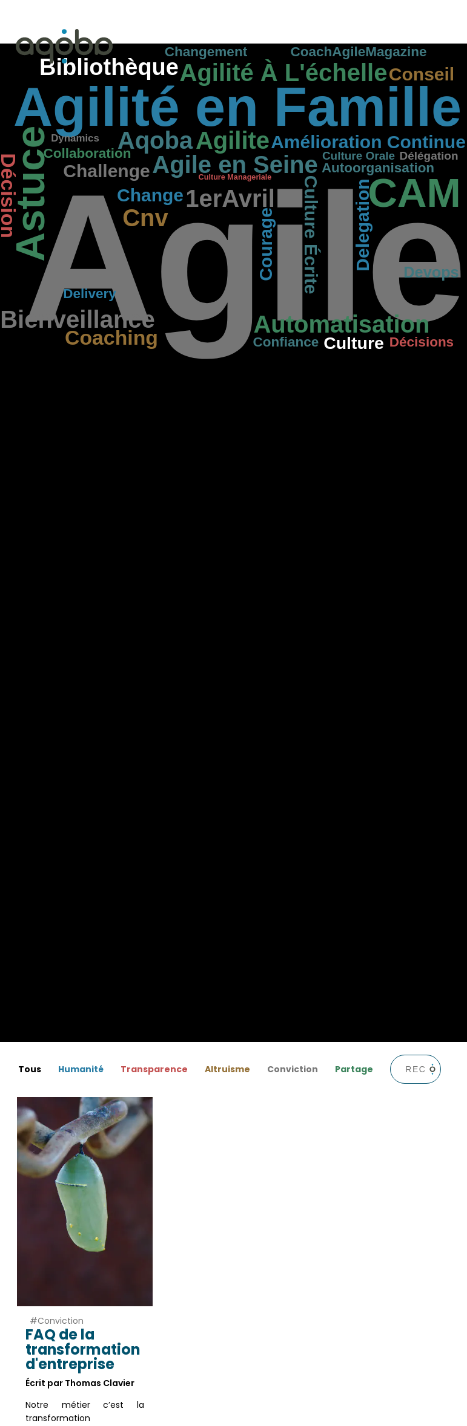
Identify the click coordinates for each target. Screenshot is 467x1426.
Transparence (154, 1069)
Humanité (81, 1069)
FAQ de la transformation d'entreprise (82, 1349)
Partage (354, 1069)
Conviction (292, 1069)
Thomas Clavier (99, 1383)
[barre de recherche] (415, 1069)
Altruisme (227, 1069)
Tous (29, 1069)
